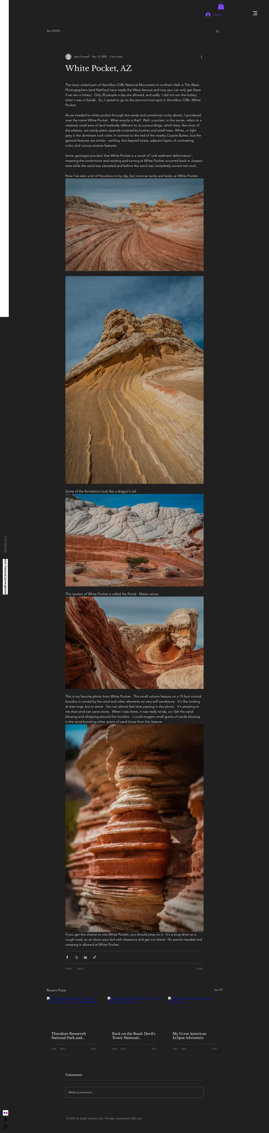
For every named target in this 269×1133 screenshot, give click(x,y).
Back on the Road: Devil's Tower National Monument (133, 1036)
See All (218, 989)
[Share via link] (94, 957)
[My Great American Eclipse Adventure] (195, 1012)
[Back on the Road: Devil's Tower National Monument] (135, 1012)
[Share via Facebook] (67, 957)
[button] (255, 13)
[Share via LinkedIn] (85, 957)
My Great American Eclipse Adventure (189, 1036)
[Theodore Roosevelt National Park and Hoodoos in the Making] (74, 1012)
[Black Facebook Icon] (5, 1120)
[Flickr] (5, 1113)
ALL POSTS (53, 31)
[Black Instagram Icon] (5, 1126)
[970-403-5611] (5, 544)
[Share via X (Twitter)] (76, 957)
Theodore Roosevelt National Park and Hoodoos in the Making (71, 1036)
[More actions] (201, 57)
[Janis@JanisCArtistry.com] (5, 577)
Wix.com (136, 1118)
